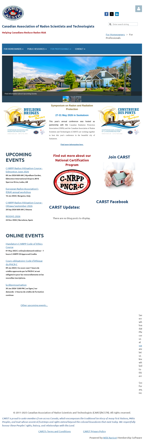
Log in (138, 8)
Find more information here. (72, 145)
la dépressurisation (16, 284)
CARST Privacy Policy (94, 431)
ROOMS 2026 (13, 216)
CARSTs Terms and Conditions (54, 431)
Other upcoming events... (34, 305)
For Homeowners (115, 34)
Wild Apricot (110, 437)
